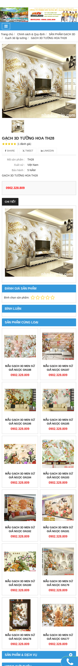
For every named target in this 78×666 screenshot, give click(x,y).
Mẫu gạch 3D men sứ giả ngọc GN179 (58, 583)
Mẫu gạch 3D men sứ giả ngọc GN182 (20, 529)
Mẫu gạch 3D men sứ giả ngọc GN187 (58, 367)
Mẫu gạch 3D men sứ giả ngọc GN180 (20, 583)
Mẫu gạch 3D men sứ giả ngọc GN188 (20, 367)
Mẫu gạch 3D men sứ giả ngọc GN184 (20, 475)
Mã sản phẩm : (16, 159)
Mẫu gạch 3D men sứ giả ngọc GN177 (58, 636)
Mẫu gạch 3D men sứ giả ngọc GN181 (58, 529)
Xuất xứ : (19, 164)
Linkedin (47, 150)
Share (10, 150)
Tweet (27, 150)
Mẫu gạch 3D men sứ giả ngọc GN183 (58, 475)
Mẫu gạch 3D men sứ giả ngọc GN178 (20, 636)
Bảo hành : (18, 170)
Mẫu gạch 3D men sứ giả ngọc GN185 (58, 421)
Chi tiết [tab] (10, 201)
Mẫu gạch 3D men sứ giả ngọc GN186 (20, 421)
